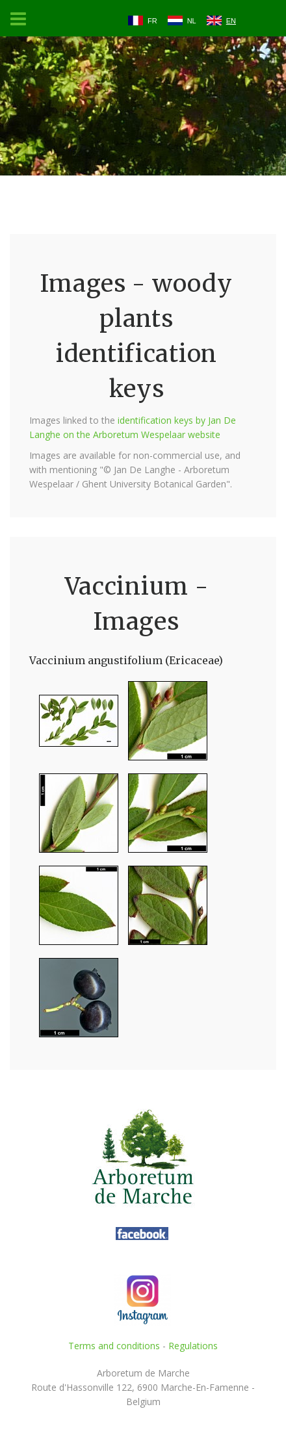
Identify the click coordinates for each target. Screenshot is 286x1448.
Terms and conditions (114, 1345)
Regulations (193, 1345)
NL (191, 21)
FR (152, 21)
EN (231, 21)
